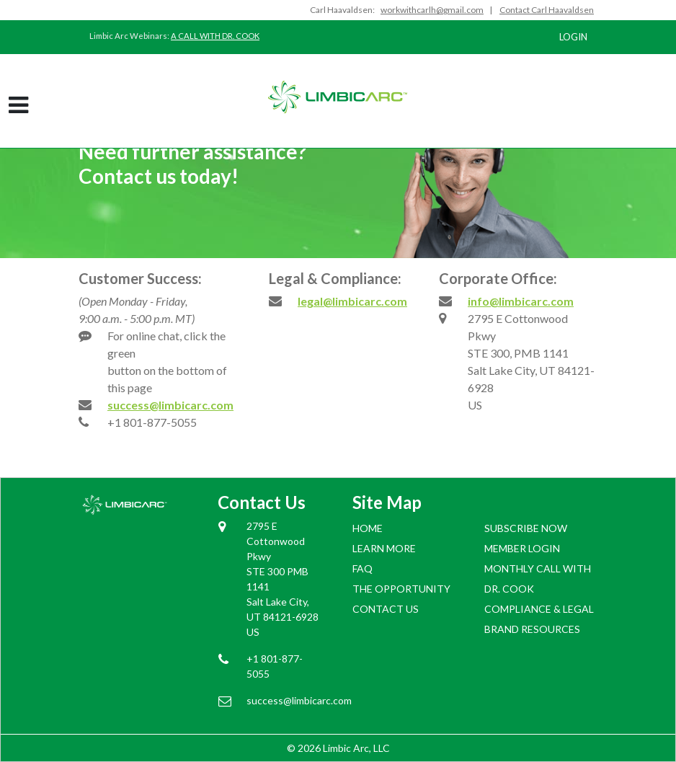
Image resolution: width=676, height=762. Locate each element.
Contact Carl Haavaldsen (546, 9)
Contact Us (385, 609)
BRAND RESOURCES (532, 629)
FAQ (362, 568)
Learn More (384, 548)
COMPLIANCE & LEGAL (539, 609)
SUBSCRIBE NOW (525, 528)
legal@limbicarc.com (352, 301)
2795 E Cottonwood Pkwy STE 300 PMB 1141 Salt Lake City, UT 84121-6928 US (282, 579)
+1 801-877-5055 (152, 422)
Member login (522, 548)
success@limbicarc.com (170, 405)
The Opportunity (401, 588)
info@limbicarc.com (521, 301)
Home (367, 528)
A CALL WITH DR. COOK (215, 35)
